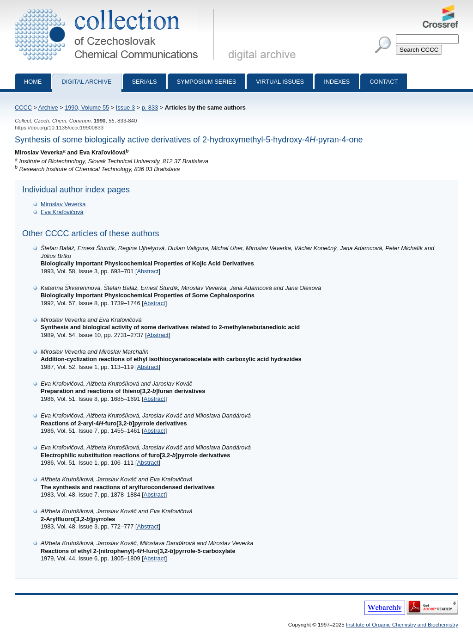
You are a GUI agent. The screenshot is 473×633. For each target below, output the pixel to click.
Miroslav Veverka (63, 204)
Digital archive (86, 81)
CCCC (23, 107)
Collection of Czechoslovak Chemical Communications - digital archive (116, 8)
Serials (144, 81)
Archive (48, 107)
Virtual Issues (280, 81)
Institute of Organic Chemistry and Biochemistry (402, 624)
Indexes (337, 81)
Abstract (147, 271)
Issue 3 (125, 107)
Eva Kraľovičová (62, 212)
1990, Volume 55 (87, 107)
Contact (384, 81)
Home (33, 81)
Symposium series (206, 81)
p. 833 (150, 107)
